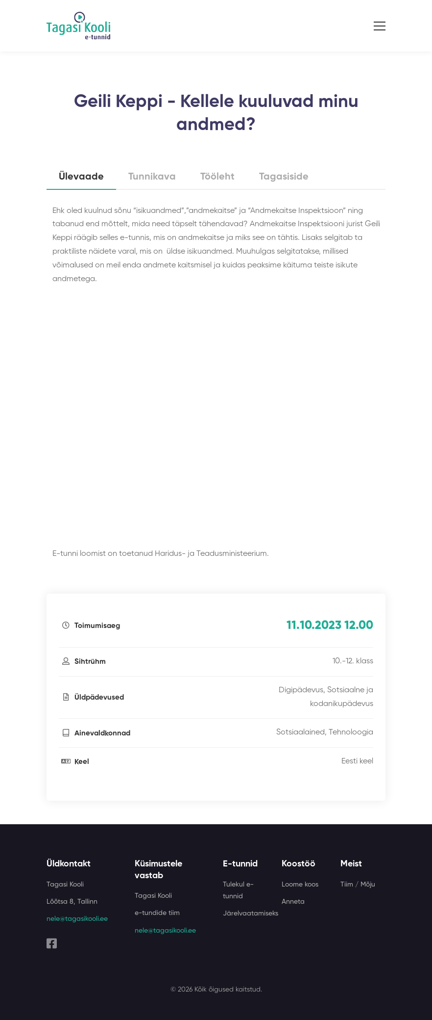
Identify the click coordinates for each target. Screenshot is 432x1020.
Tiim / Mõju (357, 884)
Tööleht (217, 177)
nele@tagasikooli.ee (77, 918)
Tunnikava (152, 177)
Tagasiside (284, 177)
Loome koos (300, 884)
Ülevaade (81, 177)
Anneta (293, 901)
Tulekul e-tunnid (238, 890)
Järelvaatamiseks (250, 913)
